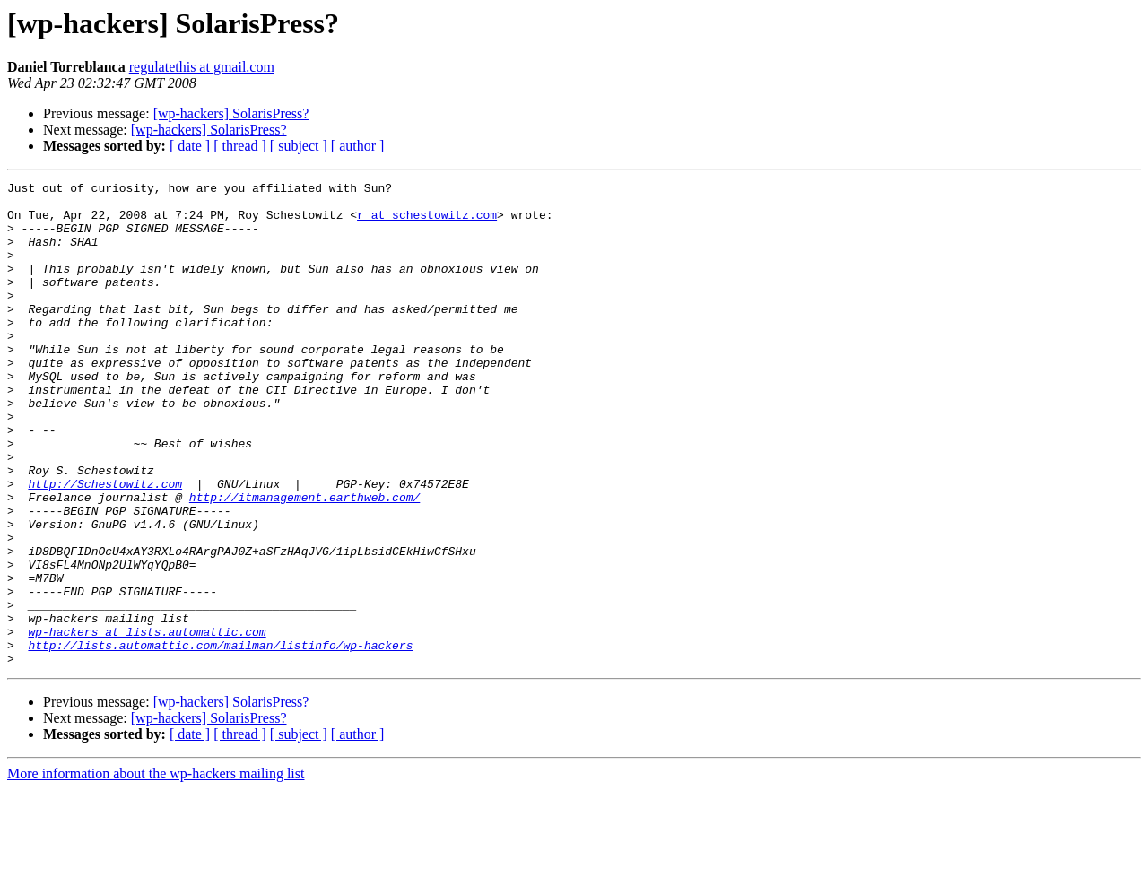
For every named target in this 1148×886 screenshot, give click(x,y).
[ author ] (358, 145)
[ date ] (190, 145)
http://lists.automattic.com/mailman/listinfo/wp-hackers (220, 739)
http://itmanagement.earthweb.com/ (304, 561)
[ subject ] (298, 145)
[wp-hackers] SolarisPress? (231, 113)
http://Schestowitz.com (105, 545)
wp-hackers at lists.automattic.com (146, 723)
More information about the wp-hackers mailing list (155, 870)
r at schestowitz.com (427, 222)
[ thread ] (239, 145)
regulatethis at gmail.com (201, 66)
